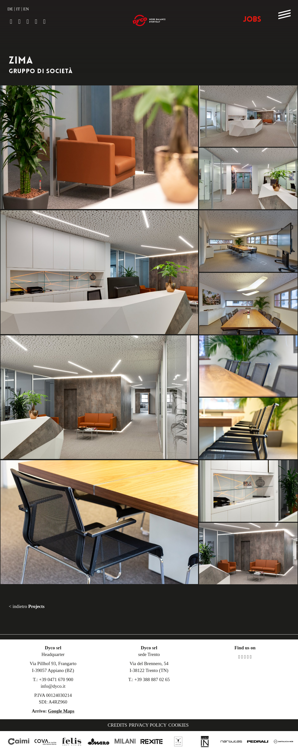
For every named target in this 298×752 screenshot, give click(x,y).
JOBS (252, 20)
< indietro (27, 606)
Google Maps (61, 711)
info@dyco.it (53, 686)
